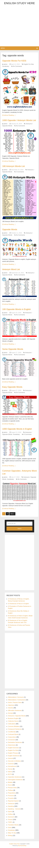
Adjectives (11, 705)
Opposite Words (9, 229)
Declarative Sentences (15, 742)
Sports (10, 811)
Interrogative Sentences (15, 779)
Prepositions (12, 793)
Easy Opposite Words (12, 387)
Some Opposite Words (12, 349)
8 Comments (28, 434)
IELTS (10, 774)
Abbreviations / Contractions (16, 700)
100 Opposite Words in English (16, 309)
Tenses (10, 819)
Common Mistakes (13, 726)
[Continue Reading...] (8, 115)
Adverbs (10, 708)
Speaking (11, 806)
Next (12, 513)
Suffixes (10, 814)
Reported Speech (13, 801)
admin (5, 64)
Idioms (10, 771)
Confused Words (13, 734)
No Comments (17, 66)
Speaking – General (14, 809)
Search (19, 528)
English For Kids (29, 64)
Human (10, 769)
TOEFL (10, 822)
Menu (3, 48)
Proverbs (10, 798)
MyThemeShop (22, 845)
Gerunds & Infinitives (14, 761)
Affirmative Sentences (14, 710)
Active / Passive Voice (15, 702)
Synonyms (11, 817)
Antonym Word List (11, 269)
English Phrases (13, 753)
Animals (10, 713)
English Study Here (19, 3)
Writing (10, 835)
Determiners (11, 745)
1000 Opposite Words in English (17, 429)
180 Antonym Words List (13, 166)
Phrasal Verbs (12, 787)
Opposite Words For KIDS (14, 61)
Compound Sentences (15, 729)
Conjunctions (12, 737)
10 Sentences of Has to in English (18, 603)
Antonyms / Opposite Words (16, 716)
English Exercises (13, 747)
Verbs (10, 827)
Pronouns (11, 795)
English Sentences (13, 755)
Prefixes (10, 790)
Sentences (11, 803)
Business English (13, 718)
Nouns (10, 785)
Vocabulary (5, 66)
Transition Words (13, 825)
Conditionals (12, 731)
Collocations (11, 724)
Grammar (11, 763)
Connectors (11, 739)
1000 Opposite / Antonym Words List (19, 120)
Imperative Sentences (14, 777)
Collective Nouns (13, 721)
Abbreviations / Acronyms (16, 697)
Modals (10, 782)
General (10, 758)
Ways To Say (12, 833)
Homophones (12, 766)
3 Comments (20, 172)
